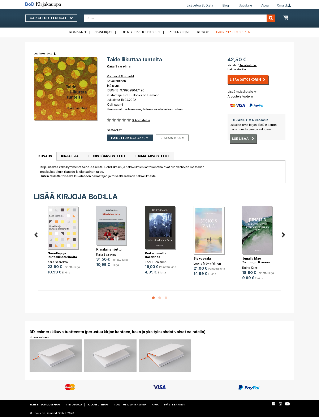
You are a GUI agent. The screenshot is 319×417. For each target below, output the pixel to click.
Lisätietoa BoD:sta (200, 5)
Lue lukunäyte (43, 53)
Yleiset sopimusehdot (45, 404)
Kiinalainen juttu (108, 249)
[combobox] (179, 18)
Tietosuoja (74, 404)
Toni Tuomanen (156, 262)
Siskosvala (202, 258)
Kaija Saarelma (118, 66)
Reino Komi (250, 267)
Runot (203, 32)
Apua (265, 5)
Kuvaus (45, 156)
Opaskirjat (103, 32)
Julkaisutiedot (98, 404)
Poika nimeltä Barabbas (155, 255)
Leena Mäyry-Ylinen (207, 263)
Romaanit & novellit (120, 76)
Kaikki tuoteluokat (51, 18)
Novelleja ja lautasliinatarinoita (62, 255)
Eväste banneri (174, 404)
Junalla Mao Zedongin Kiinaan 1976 (256, 262)
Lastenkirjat (179, 32)
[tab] (45, 156)
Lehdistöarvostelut (107, 156)
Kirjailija (70, 156)
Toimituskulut (248, 65)
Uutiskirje (245, 5)
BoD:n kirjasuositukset (140, 32)
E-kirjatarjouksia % (233, 32)
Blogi (225, 5)
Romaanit (77, 32)
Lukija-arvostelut (152, 156)
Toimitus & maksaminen (130, 404)
